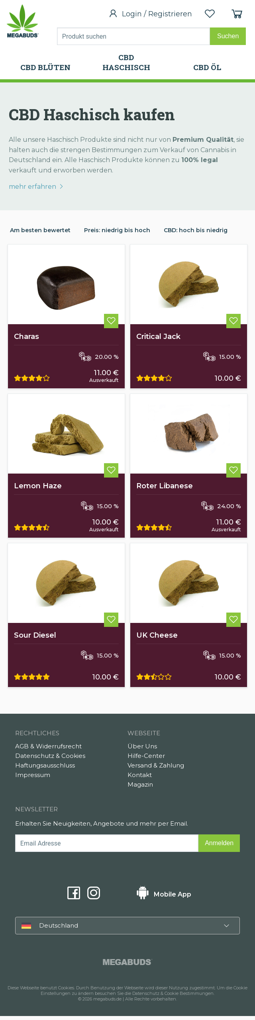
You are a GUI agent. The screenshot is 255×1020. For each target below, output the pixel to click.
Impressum (32, 779)
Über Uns (142, 750)
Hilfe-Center (146, 760)
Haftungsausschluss (45, 769)
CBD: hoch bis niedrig (196, 230)
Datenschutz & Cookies (50, 760)
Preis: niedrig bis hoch (117, 230)
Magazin (140, 788)
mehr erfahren (36, 186)
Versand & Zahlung (156, 769)
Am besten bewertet (40, 230)
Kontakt (140, 779)
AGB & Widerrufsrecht (48, 750)
